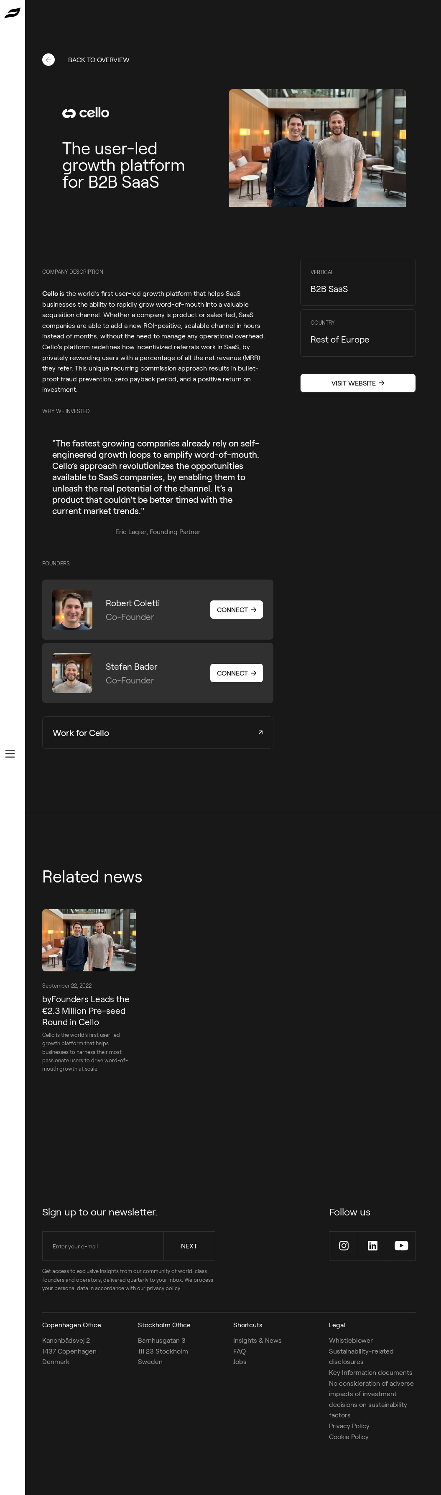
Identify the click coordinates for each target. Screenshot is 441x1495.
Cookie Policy (349, 1436)
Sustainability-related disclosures (361, 1356)
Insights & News (257, 1340)
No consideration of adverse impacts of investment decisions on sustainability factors (371, 1399)
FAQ (239, 1351)
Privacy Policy (349, 1425)
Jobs (240, 1361)
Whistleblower (351, 1340)
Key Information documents (371, 1372)
